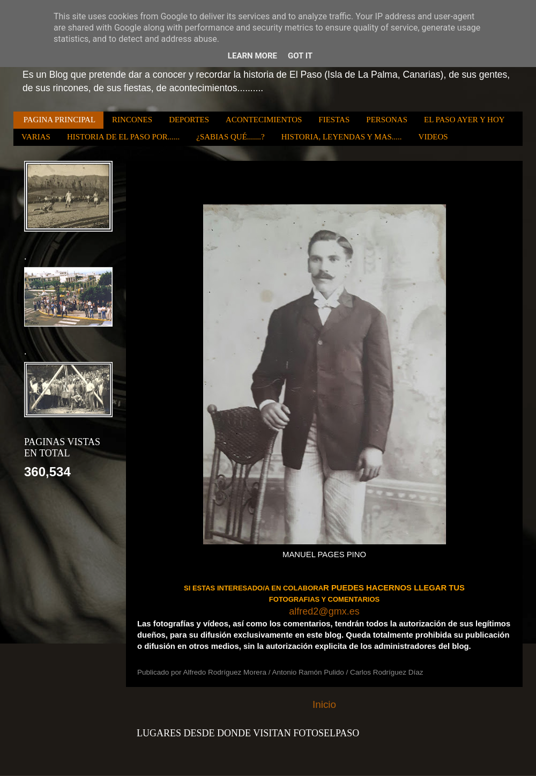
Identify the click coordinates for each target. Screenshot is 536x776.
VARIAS (35, 136)
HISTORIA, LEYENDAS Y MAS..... (341, 136)
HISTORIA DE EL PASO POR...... (123, 136)
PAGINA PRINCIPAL (59, 119)
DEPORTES (189, 119)
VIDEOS (433, 136)
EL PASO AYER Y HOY (464, 119)
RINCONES (132, 119)
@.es (338, 611)
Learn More (252, 56)
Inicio (324, 704)
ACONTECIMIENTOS (264, 119)
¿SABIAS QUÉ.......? (230, 136)
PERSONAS (386, 119)
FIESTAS (333, 119)
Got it (300, 56)
